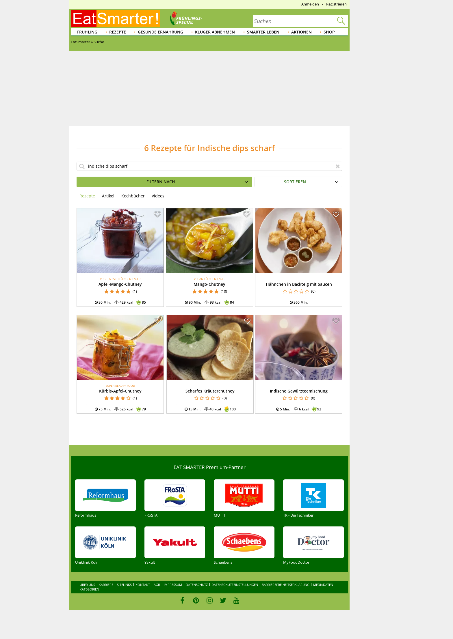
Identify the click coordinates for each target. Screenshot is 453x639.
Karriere (106, 584)
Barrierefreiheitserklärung (285, 584)
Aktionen (301, 32)
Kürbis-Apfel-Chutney (120, 391)
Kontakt (142, 584)
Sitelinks (124, 584)
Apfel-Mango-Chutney (120, 284)
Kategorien (89, 589)
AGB (157, 584)
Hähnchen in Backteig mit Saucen (299, 284)
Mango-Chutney (209, 284)
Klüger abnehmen (215, 32)
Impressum (173, 584)
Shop (329, 32)
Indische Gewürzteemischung (299, 391)
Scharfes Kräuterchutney (210, 391)
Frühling (87, 32)
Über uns (87, 584)
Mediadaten (323, 584)
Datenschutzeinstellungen (234, 584)
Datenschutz (197, 584)
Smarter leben (263, 32)
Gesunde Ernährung (160, 32)
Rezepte (117, 32)
